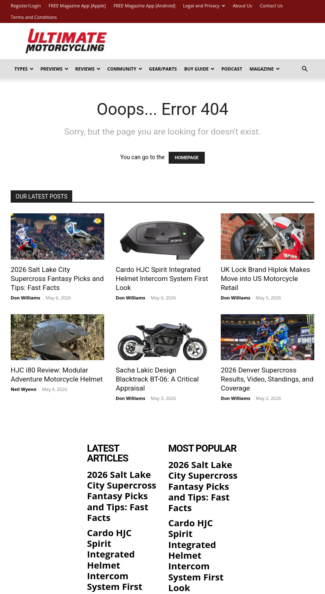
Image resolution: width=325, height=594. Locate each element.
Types (24, 69)
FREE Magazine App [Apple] (76, 5)
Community (124, 69)
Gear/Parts (163, 69)
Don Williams (25, 298)
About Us (242, 5)
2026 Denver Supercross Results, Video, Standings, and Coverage (267, 379)
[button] (304, 69)
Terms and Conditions (34, 17)
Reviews (88, 69)
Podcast (231, 69)
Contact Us (271, 5)
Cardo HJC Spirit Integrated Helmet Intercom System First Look (162, 278)
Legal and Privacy (204, 5)
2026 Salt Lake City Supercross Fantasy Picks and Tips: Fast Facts (57, 278)
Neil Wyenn (24, 389)
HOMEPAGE (187, 157)
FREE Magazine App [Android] (144, 5)
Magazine (264, 69)
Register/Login (26, 5)
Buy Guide (199, 69)
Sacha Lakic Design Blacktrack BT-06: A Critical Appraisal (157, 379)
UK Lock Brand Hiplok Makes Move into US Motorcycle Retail (265, 278)
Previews (54, 69)
